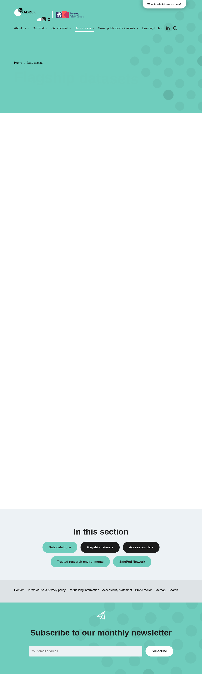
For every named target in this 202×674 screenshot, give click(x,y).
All (146, 227)
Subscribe (159, 651)
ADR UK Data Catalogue (108, 169)
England (152, 412)
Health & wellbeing (158, 327)
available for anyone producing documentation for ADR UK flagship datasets (99, 187)
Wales (150, 418)
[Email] (85, 651)
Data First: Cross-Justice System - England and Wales (70, 305)
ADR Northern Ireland (160, 240)
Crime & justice (156, 320)
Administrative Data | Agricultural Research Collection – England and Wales (66, 221)
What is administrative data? (166, 4)
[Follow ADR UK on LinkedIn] (168, 28)
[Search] (175, 28)
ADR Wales (154, 246)
